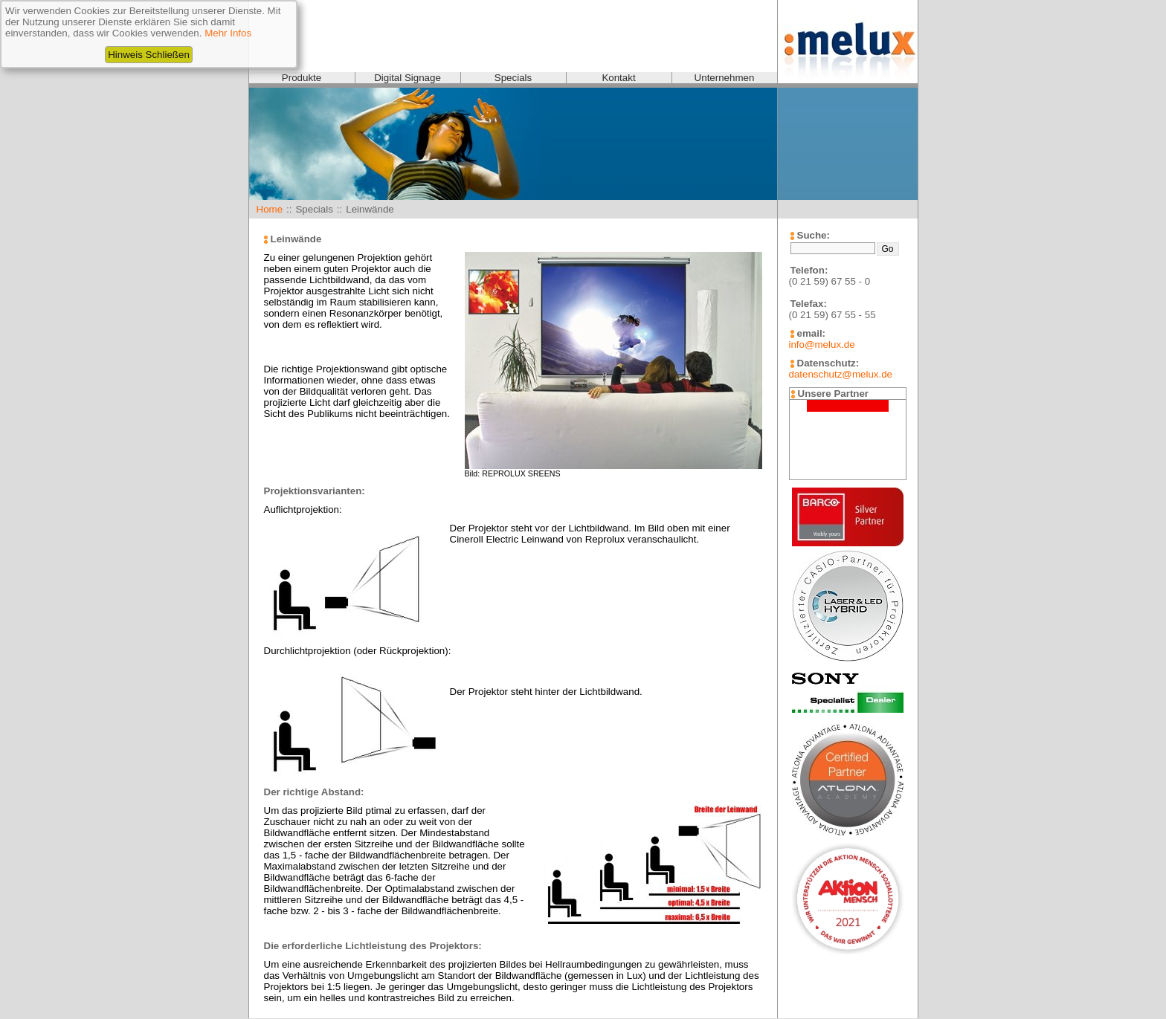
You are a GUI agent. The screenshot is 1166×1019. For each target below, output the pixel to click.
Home (270, 209)
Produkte (301, 77)
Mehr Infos (227, 33)
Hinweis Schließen (149, 54)
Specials (513, 77)
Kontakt (618, 77)
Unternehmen (725, 77)
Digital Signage (407, 77)
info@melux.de (822, 344)
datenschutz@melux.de (840, 374)
